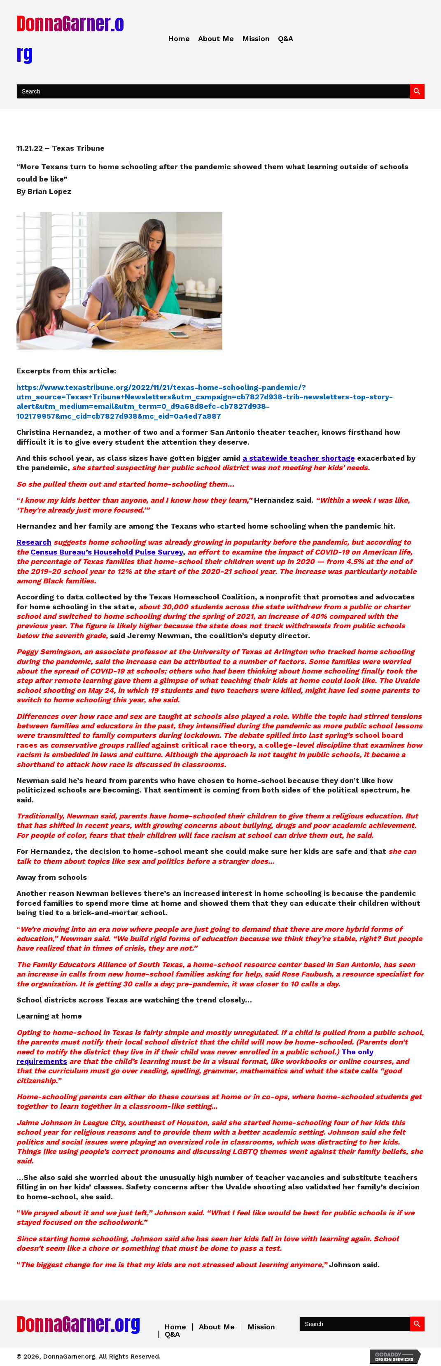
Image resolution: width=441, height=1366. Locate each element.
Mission (261, 1327)
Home (175, 1327)
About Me (217, 1327)
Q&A (172, 1334)
